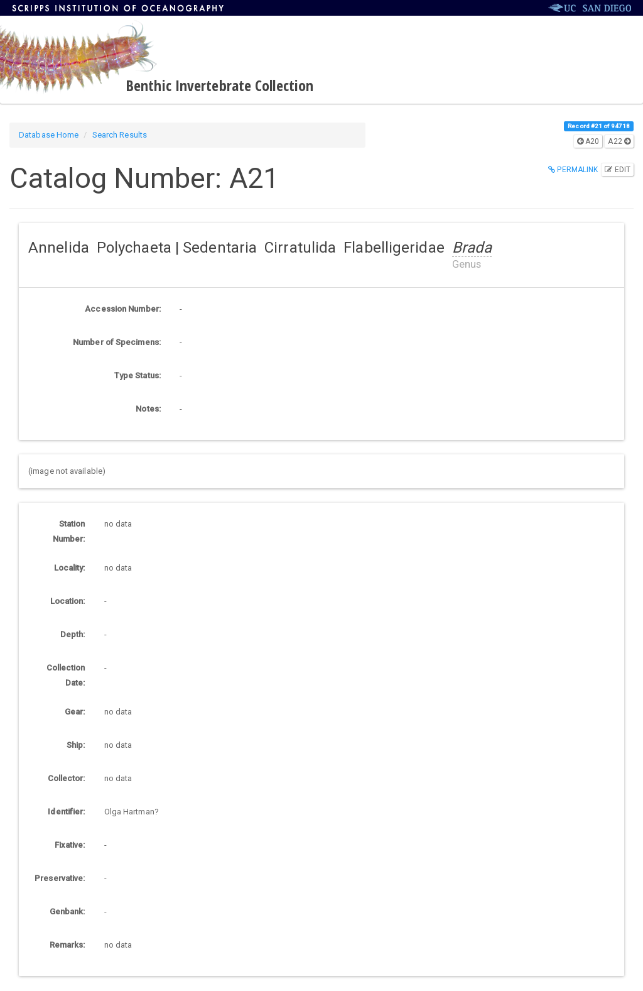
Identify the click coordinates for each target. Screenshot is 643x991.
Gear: (75, 711)
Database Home (48, 135)
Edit (617, 169)
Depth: (72, 634)
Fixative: (70, 845)
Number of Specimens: (117, 342)
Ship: (76, 745)
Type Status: (137, 375)
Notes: (148, 408)
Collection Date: (65, 675)
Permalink (573, 169)
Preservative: (60, 878)
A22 (619, 141)
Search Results (119, 135)
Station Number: (69, 531)
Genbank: (67, 911)
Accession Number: (123, 309)
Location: (67, 601)
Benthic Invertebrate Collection (219, 85)
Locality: (69, 567)
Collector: (66, 778)
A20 (588, 141)
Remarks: (67, 945)
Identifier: (66, 811)
